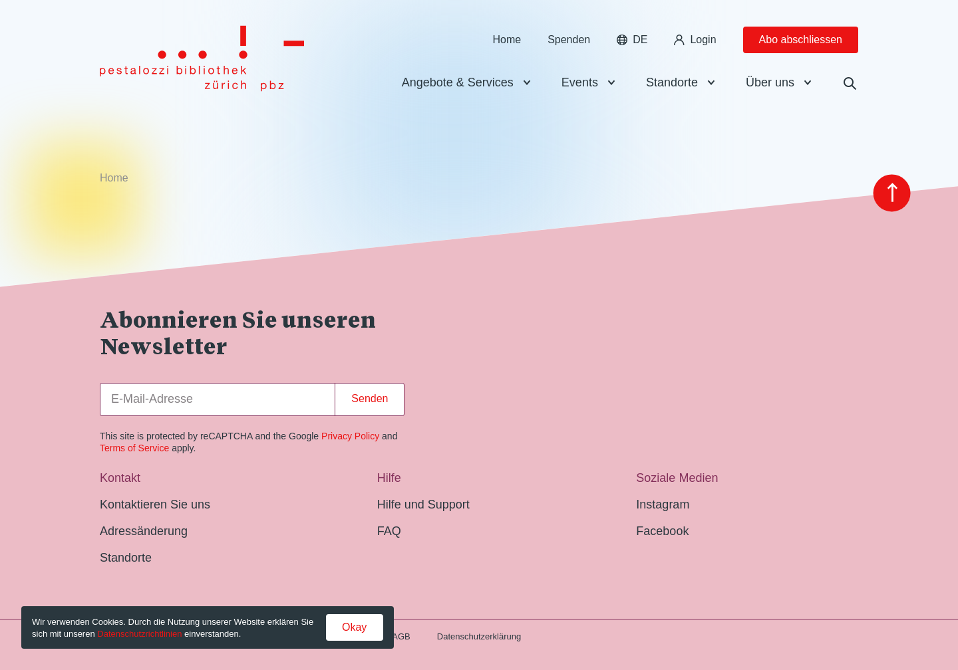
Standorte (672, 82)
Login (695, 39)
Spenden (569, 39)
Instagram (662, 504)
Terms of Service (134, 448)
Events (579, 82)
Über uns (770, 82)
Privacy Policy (350, 436)
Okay (354, 627)
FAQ (389, 531)
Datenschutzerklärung (479, 636)
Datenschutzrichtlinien (139, 634)
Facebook (662, 531)
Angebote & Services (458, 82)
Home (506, 39)
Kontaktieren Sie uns (155, 504)
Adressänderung (144, 531)
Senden (369, 398)
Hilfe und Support (423, 504)
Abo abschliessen (800, 39)
